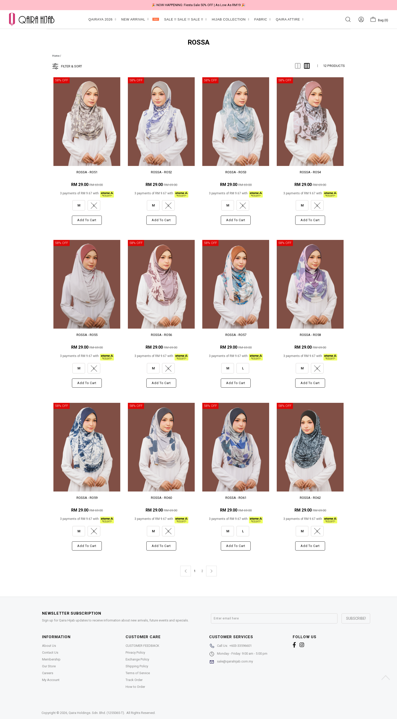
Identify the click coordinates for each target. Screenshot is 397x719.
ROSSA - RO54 (310, 172)
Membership (51, 659)
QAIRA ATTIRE (290, 19)
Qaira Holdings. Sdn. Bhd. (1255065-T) (96, 713)
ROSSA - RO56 (161, 335)
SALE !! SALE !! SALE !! (185, 19)
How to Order (135, 687)
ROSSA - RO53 (235, 172)
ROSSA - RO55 (86, 335)
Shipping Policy (137, 666)
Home (55, 55)
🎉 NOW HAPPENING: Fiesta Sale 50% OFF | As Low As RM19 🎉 (198, 5)
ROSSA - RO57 (235, 335)
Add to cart (86, 220)
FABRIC (262, 19)
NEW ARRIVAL (140, 19)
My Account (50, 680)
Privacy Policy (135, 652)
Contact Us (50, 652)
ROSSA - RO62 (310, 498)
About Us (49, 646)
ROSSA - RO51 (86, 172)
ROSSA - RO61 (235, 498)
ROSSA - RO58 (310, 335)
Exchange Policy (137, 659)
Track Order (134, 680)
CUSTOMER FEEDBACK (142, 646)
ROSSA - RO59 (86, 498)
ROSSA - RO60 (161, 498)
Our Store (49, 666)
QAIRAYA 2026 (102, 19)
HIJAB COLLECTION (230, 19)
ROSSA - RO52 (161, 172)
